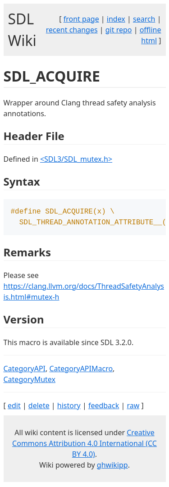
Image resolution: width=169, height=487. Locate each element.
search (144, 19)
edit (14, 407)
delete (39, 407)
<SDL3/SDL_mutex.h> (76, 159)
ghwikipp (112, 467)
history (69, 407)
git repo (118, 30)
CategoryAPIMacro (81, 370)
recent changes (72, 30)
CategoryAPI (25, 370)
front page (81, 19)
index (116, 19)
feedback (103, 407)
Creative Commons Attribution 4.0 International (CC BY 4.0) (84, 445)
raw (133, 407)
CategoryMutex (30, 381)
